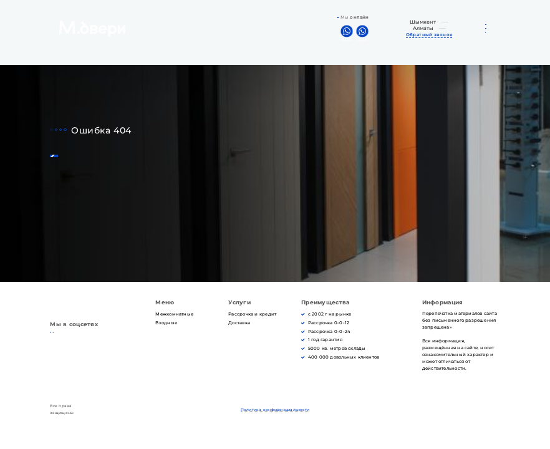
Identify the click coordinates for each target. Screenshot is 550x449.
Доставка (239, 323)
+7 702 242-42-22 (441, 20)
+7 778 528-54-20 (441, 32)
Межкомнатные (174, 314)
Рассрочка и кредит (252, 314)
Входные (166, 323)
